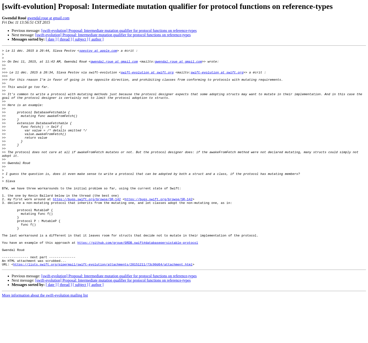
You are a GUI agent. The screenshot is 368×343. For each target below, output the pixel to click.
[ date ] (51, 39)
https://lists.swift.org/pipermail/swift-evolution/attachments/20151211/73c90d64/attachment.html (102, 308)
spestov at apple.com (98, 51)
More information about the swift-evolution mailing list (45, 339)
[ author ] (96, 39)
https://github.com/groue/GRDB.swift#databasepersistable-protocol (137, 281)
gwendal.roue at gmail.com (48, 18)
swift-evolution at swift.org (147, 77)
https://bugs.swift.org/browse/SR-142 (87, 229)
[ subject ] (80, 39)
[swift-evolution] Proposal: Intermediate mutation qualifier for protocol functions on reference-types (119, 31)
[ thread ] (65, 39)
